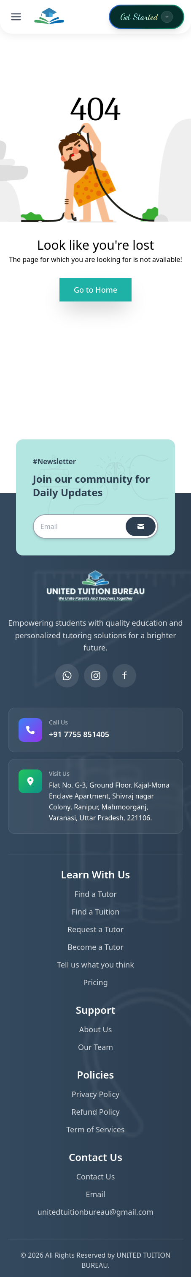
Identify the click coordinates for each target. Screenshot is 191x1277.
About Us (95, 1029)
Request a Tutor (95, 929)
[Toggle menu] (16, 17)
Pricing (95, 982)
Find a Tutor (95, 894)
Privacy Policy (96, 1094)
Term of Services (95, 1129)
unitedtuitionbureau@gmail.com (95, 1212)
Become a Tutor (95, 947)
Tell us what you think (95, 965)
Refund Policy (95, 1112)
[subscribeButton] (141, 526)
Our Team (95, 1047)
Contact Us (95, 1176)
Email (95, 1194)
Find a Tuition (96, 912)
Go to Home (95, 290)
